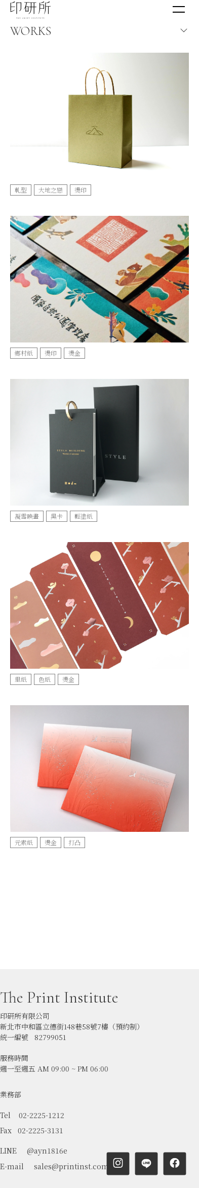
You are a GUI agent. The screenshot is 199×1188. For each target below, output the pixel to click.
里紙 (21, 679)
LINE (8, 1121)
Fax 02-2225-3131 (31, 1100)
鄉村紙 (24, 353)
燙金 (74, 353)
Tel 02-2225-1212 (32, 1085)
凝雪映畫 (27, 516)
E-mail (12, 1136)
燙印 (80, 189)
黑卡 (57, 516)
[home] (30, 10)
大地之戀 (50, 189)
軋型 (21, 189)
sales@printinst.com (71, 1136)
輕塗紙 (83, 516)
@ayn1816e (47, 1121)
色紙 (44, 679)
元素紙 (24, 842)
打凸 (74, 842)
